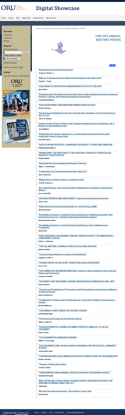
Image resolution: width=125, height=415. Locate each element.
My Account (59, 412)
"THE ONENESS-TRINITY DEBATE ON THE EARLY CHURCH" (63, 310)
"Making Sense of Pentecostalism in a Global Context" (61, 180)
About (44, 412)
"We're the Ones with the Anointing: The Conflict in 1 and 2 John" (65, 391)
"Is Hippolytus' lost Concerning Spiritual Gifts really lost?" (63, 171)
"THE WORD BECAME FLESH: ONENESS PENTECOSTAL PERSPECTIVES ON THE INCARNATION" (78, 356)
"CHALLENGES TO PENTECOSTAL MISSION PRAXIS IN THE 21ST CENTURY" (70, 86)
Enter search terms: (11, 49)
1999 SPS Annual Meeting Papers (108, 38)
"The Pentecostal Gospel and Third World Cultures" (60, 319)
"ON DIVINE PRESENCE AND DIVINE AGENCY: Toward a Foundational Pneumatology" (74, 198)
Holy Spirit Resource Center (51, 28)
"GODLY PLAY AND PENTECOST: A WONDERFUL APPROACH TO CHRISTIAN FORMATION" (76, 145)
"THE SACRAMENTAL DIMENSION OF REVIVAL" (58, 337)
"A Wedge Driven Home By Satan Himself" (56, 70)
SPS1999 (82, 28)
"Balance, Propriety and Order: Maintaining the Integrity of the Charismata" (70, 78)
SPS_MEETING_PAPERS (70, 28)
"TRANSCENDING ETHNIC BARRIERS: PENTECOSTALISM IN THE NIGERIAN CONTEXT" (74, 372)
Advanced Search (10, 63)
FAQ (50, 412)
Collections (8, 35)
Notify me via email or (13, 67)
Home (38, 28)
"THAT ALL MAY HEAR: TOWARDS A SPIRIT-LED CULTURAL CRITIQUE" (68, 246)
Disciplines (8, 38)
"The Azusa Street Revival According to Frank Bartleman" (62, 254)
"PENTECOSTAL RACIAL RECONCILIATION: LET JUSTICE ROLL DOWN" (68, 207)
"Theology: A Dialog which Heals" (52, 364)
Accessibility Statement (75, 412)
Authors (7, 41)
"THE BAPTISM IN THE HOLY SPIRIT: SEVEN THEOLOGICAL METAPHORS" (69, 263)
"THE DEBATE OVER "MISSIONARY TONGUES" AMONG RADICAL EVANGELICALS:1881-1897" (77, 281)
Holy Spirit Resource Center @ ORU (16, 76)
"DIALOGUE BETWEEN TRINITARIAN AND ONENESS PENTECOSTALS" (67, 105)
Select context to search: (13, 55)
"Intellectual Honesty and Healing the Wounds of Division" (63, 163)
